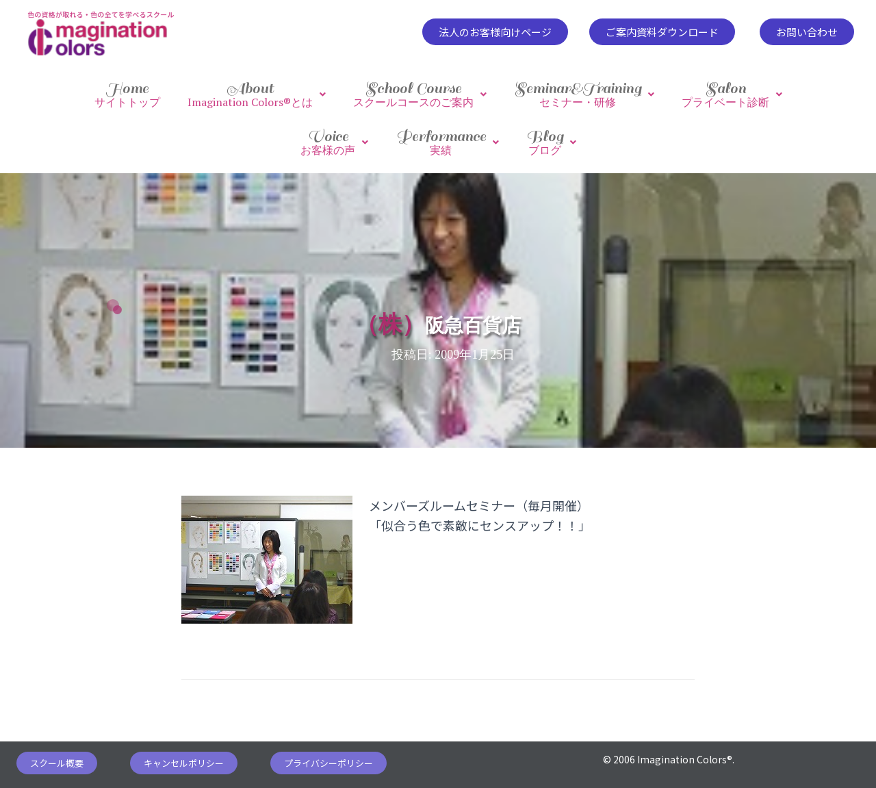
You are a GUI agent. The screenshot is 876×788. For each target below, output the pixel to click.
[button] (495, 31)
